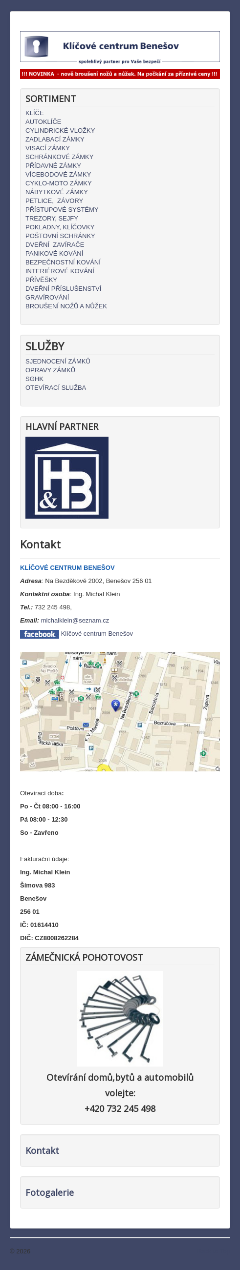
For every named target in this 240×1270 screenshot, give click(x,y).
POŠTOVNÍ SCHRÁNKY (60, 236)
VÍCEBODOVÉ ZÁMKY (58, 174)
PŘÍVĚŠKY (41, 279)
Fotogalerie (49, 1192)
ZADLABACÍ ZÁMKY (55, 139)
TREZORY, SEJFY (51, 218)
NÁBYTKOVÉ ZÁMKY (56, 192)
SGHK (34, 379)
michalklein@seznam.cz (75, 620)
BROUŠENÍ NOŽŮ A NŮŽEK (66, 306)
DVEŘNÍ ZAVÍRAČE (54, 244)
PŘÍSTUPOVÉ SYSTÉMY (62, 209)
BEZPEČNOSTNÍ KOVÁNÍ (63, 262)
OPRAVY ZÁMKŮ (50, 370)
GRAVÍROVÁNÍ (47, 297)
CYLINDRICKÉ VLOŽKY (60, 130)
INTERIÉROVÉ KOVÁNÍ (59, 271)
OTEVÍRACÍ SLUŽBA (55, 387)
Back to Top (213, 1251)
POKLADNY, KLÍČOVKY (59, 227)
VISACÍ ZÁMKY (47, 148)
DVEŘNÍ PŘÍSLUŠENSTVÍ (63, 288)
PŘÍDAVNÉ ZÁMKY (53, 165)
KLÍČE (34, 113)
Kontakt (42, 1150)
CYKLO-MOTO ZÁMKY (58, 183)
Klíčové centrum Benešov (97, 633)
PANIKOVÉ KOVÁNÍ (54, 253)
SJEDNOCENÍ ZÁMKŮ (57, 361)
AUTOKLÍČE (43, 121)
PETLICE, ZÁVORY (54, 200)
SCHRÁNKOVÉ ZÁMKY (59, 157)
